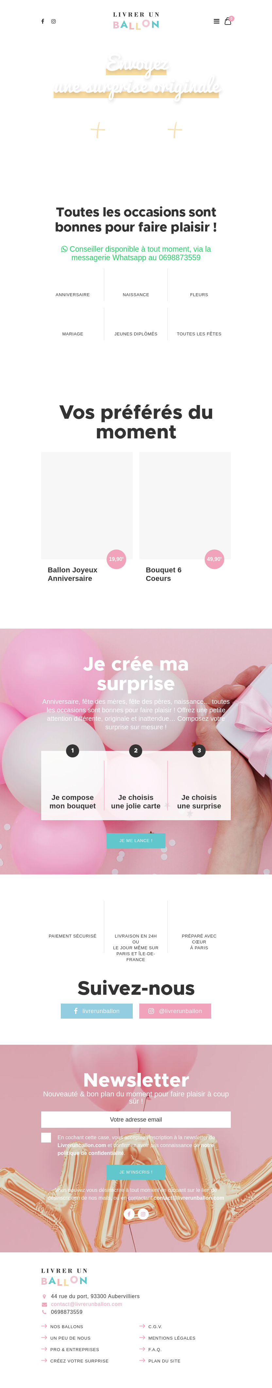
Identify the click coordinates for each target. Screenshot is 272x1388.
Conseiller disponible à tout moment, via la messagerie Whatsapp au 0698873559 (136, 253)
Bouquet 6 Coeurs (164, 574)
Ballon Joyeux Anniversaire (72, 574)
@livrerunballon (175, 1011)
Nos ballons (66, 1326)
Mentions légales (172, 1338)
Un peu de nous (70, 1338)
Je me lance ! (136, 840)
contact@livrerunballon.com (189, 1198)
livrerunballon (97, 1011)
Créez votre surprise (79, 1361)
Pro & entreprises (74, 1349)
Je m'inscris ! (135, 1172)
